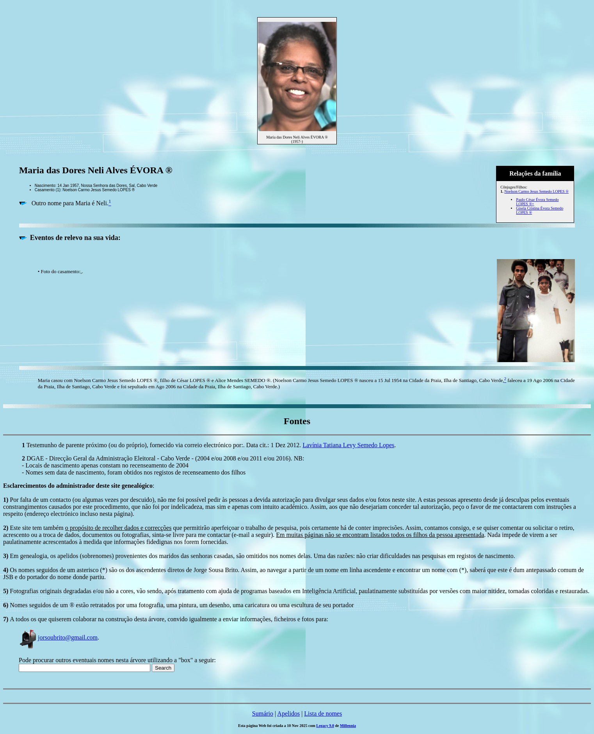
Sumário (262, 713)
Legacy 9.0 (325, 725)
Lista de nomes (323, 713)
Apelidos (288, 713)
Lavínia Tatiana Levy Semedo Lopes (348, 445)
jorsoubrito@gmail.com (58, 637)
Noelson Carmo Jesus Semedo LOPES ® (536, 191)
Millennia (348, 725)
